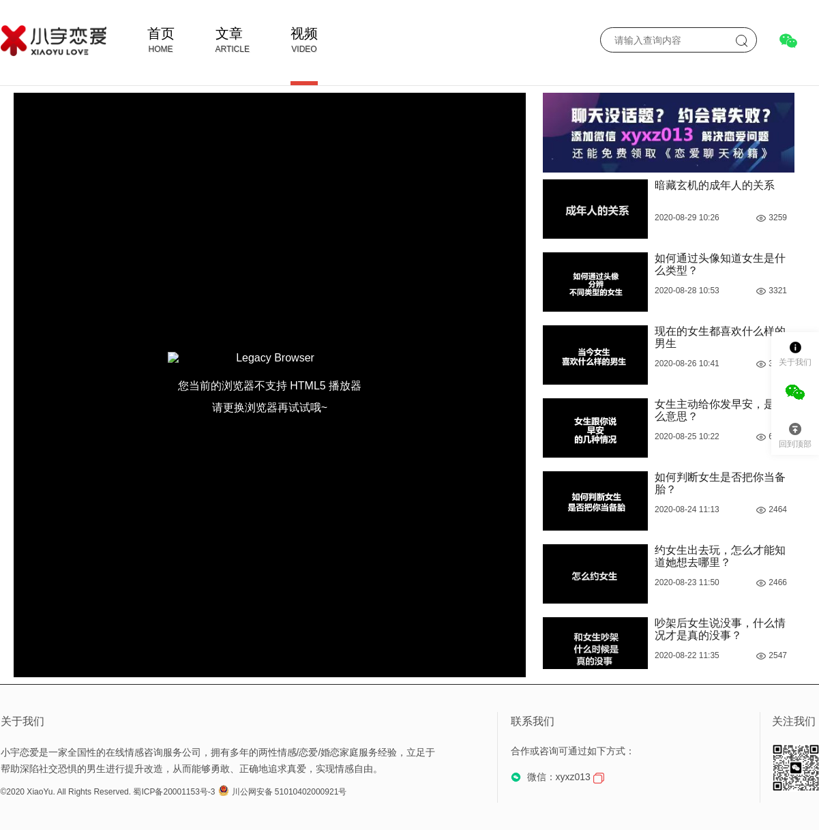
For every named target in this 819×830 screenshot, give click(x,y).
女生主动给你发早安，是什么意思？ (720, 410)
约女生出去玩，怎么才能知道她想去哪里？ (720, 556)
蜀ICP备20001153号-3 (174, 792)
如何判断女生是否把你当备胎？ (720, 483)
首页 (161, 33)
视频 (304, 33)
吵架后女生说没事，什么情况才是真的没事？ (720, 629)
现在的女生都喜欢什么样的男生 (720, 337)
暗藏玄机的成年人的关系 (715, 185)
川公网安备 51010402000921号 (282, 792)
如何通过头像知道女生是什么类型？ (720, 264)
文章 (229, 33)
